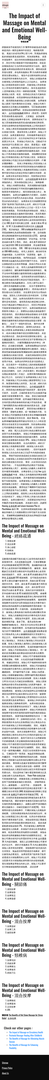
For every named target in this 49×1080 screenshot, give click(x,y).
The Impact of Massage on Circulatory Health (26, 1032)
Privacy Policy (7, 1068)
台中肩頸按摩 (29, 631)
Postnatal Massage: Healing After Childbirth (25, 1035)
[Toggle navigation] (43, 5)
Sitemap (5, 1062)
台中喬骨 (42, 838)
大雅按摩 (39, 226)
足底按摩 (11, 577)
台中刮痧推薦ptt (16, 113)
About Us (5, 1073)
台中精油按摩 (36, 386)
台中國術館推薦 (16, 289)
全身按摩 (12, 505)
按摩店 (14, 794)
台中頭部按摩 (31, 179)
